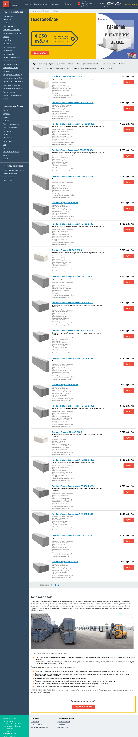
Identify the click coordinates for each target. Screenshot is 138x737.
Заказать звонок (131, 4)
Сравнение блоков (64, 722)
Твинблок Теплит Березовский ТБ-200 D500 (72, 535)
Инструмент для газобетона (12, 170)
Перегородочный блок (10, 57)
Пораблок (6, 114)
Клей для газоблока (10, 173)
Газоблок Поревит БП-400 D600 (67, 432)
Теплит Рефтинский (10, 127)
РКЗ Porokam (8, 138)
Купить (128, 82)
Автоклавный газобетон (11, 30)
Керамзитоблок (8, 50)
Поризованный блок (10, 64)
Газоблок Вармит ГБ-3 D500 (65, 384)
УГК (4, 145)
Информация (55, 4)
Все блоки (6, 16)
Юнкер (5, 117)
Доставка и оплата (40, 4)
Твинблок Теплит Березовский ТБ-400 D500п (73, 486)
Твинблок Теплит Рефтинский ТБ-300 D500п (72, 150)
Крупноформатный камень (12, 82)
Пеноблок (6, 44)
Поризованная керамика (11, 88)
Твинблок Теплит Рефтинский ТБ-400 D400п (72, 103)
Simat (5, 155)
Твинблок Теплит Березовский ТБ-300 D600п (73, 406)
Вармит (5, 159)
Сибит (5, 148)
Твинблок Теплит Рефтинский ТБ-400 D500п (72, 330)
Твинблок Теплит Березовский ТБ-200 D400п (73, 460)
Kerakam (6, 131)
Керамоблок (7, 71)
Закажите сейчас (40, 53)
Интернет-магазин (36, 11)
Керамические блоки (10, 61)
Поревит (6, 110)
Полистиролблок (8, 47)
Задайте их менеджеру (83, 707)
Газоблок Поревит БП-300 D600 (67, 250)
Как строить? (62, 724)
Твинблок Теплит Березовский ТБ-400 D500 (72, 303)
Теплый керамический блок (12, 78)
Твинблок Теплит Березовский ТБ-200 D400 (72, 276)
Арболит (6, 37)
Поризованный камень (11, 85)
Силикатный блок (9, 54)
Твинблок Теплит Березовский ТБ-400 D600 (72, 514)
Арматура (6, 180)
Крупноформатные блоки (11, 75)
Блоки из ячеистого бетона (12, 33)
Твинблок (6, 19)
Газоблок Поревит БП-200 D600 (67, 76)
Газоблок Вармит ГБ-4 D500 (65, 561)
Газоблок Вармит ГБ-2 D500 (65, 203)
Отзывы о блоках (63, 727)
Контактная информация (39, 727)
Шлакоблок (7, 40)
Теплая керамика (9, 92)
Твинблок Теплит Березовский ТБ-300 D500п (73, 124)
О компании (27, 4)
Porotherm (7, 141)
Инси (5, 121)
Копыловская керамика (11, 152)
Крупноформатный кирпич (12, 95)
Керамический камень (10, 68)
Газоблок (6, 23)
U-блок (5, 99)
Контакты (68, 4)
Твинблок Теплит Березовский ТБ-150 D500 (72, 358)
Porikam (6, 134)
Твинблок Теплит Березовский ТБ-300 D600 (72, 224)
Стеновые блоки (48, 11)
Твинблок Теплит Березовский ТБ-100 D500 (72, 176)
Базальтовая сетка (9, 177)
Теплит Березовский (10, 124)
